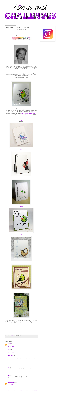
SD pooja (9, 343)
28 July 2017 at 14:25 (11, 386)
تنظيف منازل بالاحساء (11, 382)
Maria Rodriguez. (10, 355)
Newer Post (7, 390)
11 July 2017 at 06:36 (11, 379)
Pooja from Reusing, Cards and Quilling (28, 113)
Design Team (17, 21)
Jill (21, 234)
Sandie (21, 149)
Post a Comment (9, 388)
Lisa (21, 262)
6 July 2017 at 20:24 (11, 352)
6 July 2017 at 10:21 (11, 346)
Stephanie (21, 206)
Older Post (35, 390)
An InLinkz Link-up (8, 332)
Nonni (9, 367)
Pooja (21, 120)
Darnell (9, 375)
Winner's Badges (23, 21)
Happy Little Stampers (27, 35)
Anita (21, 177)
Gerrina (21, 291)
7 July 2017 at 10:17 (11, 364)
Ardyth (9, 349)
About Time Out (11, 21)
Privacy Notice (30, 21)
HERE (33, 111)
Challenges (9, 337)
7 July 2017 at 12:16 (11, 372)
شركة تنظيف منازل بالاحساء (12, 383)
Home (6, 21)
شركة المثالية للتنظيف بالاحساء (12, 384)
